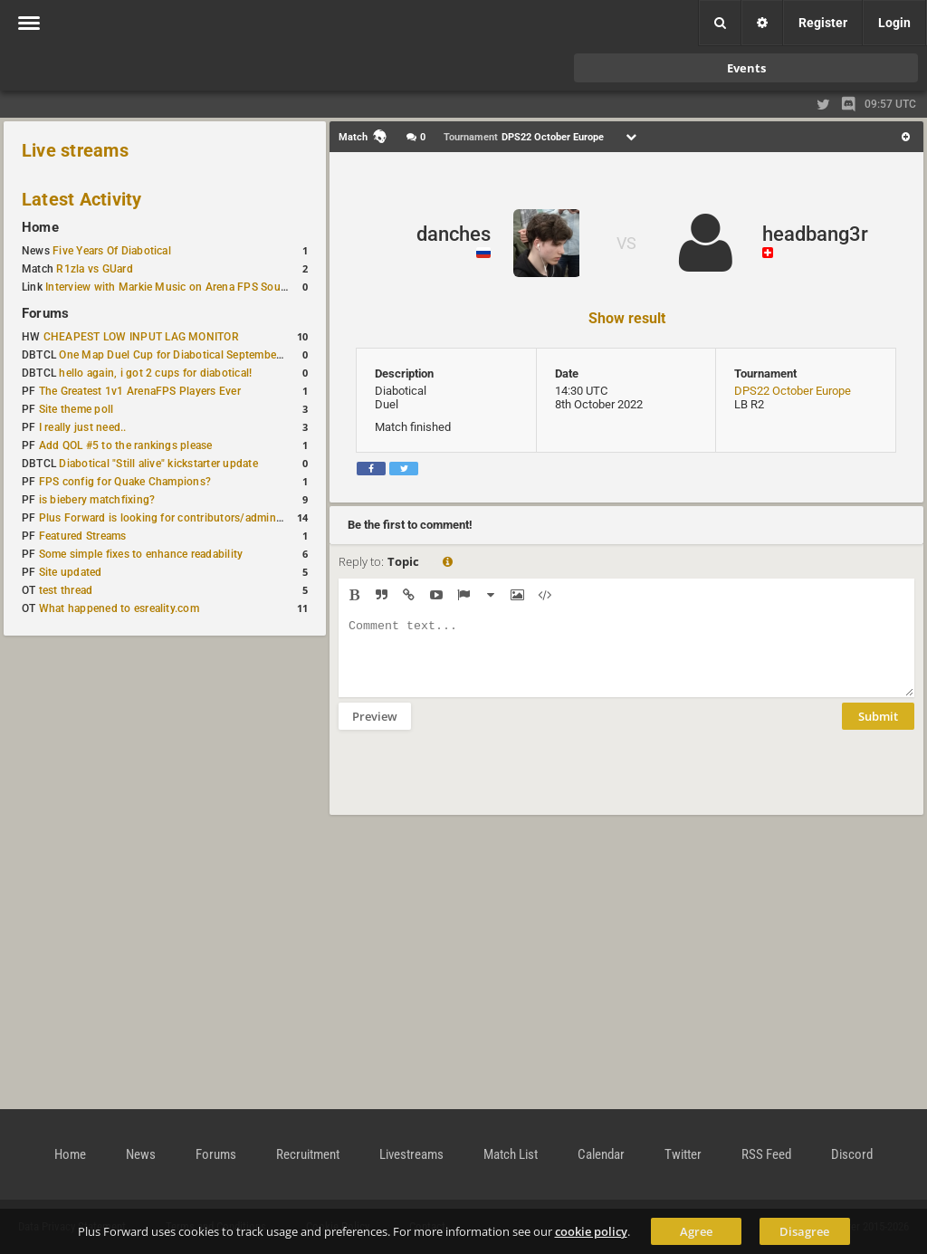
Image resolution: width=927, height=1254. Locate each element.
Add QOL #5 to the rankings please (126, 445)
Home (40, 227)
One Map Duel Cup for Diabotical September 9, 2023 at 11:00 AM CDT (235, 355)
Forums (45, 313)
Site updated (70, 572)
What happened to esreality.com (119, 608)
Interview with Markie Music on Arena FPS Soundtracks (184, 287)
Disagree (804, 1231)
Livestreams (411, 1154)
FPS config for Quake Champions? (125, 481)
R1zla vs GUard (94, 269)
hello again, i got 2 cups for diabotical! (155, 373)
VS (626, 243)
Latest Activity (82, 199)
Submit (878, 730)
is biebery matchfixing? (97, 499)
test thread (66, 590)
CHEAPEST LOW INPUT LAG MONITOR (141, 336)
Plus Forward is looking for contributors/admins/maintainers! (193, 518)
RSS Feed (766, 1154)
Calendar (601, 1154)
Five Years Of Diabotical (112, 250)
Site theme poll (76, 409)
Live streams (75, 150)
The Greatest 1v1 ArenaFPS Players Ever (140, 391)
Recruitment (307, 1154)
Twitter (683, 1154)
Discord (852, 1154)
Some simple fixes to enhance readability (141, 554)
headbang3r (815, 234)
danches (453, 234)
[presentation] (476, 784)
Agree (696, 1231)
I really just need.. (83, 427)
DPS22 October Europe (792, 390)
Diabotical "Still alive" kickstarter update (158, 463)
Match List (510, 1154)
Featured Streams (83, 536)
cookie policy (591, 1231)
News (141, 1154)
